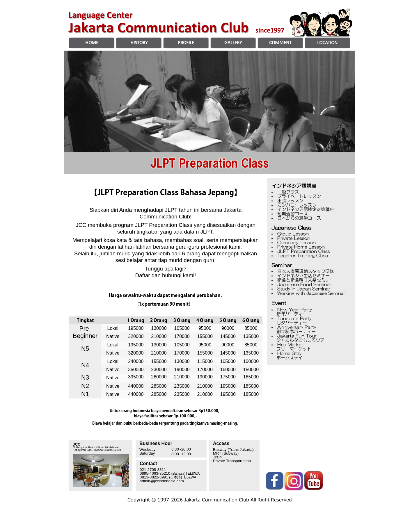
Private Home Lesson (301, 247)
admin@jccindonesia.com (162, 481)
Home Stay (289, 353)
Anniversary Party (296, 327)
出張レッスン (290, 200)
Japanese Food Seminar (304, 284)
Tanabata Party (294, 318)
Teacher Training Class (302, 255)
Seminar (281, 265)
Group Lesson (293, 234)
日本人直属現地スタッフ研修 (305, 271)
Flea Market (290, 344)
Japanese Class (291, 227)
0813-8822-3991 (154, 477)
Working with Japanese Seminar (311, 293)
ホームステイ (282, 357)
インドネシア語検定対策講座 (305, 209)
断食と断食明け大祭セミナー (305, 280)
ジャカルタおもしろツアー (295, 340)
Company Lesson (296, 242)
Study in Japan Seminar (303, 288)
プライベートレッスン (299, 196)
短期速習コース (292, 213)
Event (278, 302)
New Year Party (294, 309)
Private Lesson (293, 238)
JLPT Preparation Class (303, 251)
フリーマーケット (286, 349)
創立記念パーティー (289, 331)
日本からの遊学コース (299, 218)
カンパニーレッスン (297, 205)
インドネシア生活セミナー (303, 275)
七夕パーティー (284, 323)
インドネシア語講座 (294, 185)
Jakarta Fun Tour (297, 336)
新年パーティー (291, 314)
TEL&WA (189, 477)
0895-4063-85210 (170, 473)
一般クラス (288, 192)
